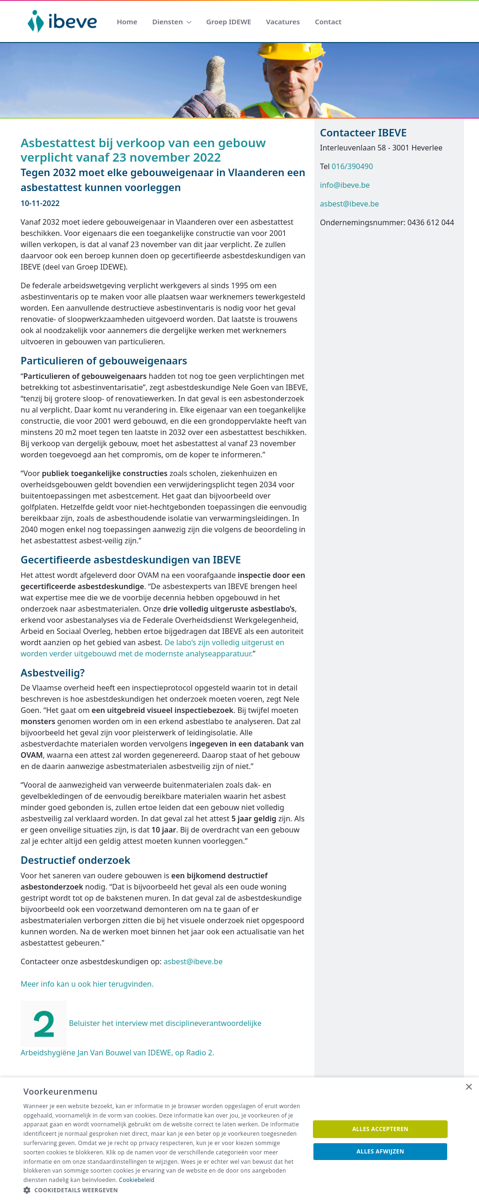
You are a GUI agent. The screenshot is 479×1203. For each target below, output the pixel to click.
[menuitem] (127, 22)
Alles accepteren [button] (380, 1129)
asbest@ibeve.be (193, 961)
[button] (162, 1190)
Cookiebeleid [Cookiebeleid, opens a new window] (136, 1180)
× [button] (468, 1087)
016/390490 (352, 166)
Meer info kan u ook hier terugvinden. (87, 984)
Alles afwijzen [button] (380, 1151)
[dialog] (239, 1140)
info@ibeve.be (345, 185)
